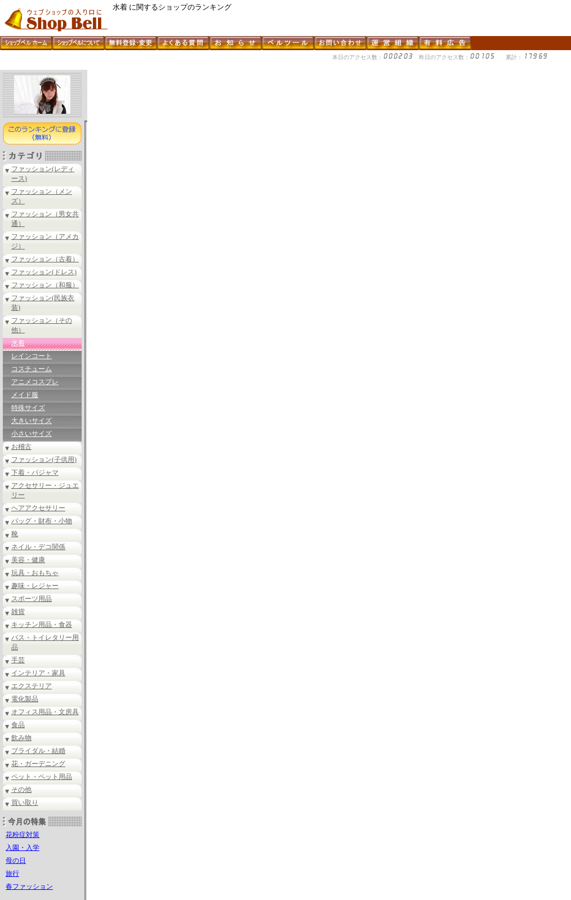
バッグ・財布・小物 (41, 521)
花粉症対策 (22, 835)
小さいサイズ (31, 434)
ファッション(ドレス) (44, 272)
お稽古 (21, 447)
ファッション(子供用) (44, 460)
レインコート (31, 356)
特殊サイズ (28, 408)
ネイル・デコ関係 (38, 547)
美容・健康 (28, 560)
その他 (21, 790)
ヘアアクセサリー (38, 508)
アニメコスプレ (35, 382)
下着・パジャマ (35, 472)
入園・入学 (22, 848)
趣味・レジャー (35, 586)
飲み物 (21, 738)
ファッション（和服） (45, 285)
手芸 (18, 660)
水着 (18, 343)
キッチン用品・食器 (41, 625)
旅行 (12, 873)
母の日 (16, 861)
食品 (18, 725)
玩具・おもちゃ (35, 573)
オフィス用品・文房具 (45, 712)
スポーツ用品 (31, 599)
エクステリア (31, 686)
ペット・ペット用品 (41, 777)
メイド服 (24, 395)
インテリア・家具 (38, 673)
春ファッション (29, 886)
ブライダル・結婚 (38, 751)
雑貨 (18, 612)
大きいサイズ (31, 421)
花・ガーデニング (38, 764)
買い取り (24, 803)
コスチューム (31, 369)
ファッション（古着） (45, 259)
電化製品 (24, 699)
